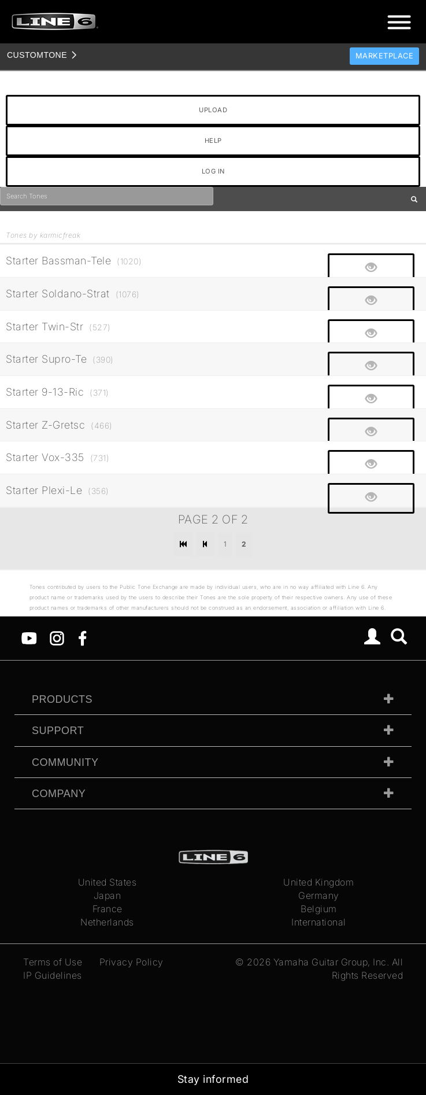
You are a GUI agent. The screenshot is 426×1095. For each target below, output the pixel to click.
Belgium (319, 909)
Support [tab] (58, 730)
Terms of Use (52, 962)
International (318, 922)
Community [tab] (65, 762)
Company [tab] (59, 793)
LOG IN (213, 171)
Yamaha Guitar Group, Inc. (331, 962)
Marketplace (384, 55)
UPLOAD (213, 110)
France (107, 909)
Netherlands (107, 922)
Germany (318, 895)
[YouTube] (29, 637)
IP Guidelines (52, 975)
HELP (213, 141)
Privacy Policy (131, 962)
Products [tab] (62, 699)
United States (107, 882)
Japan (107, 895)
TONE (37, 55)
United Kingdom (318, 882)
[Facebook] (82, 637)
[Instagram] (57, 637)
